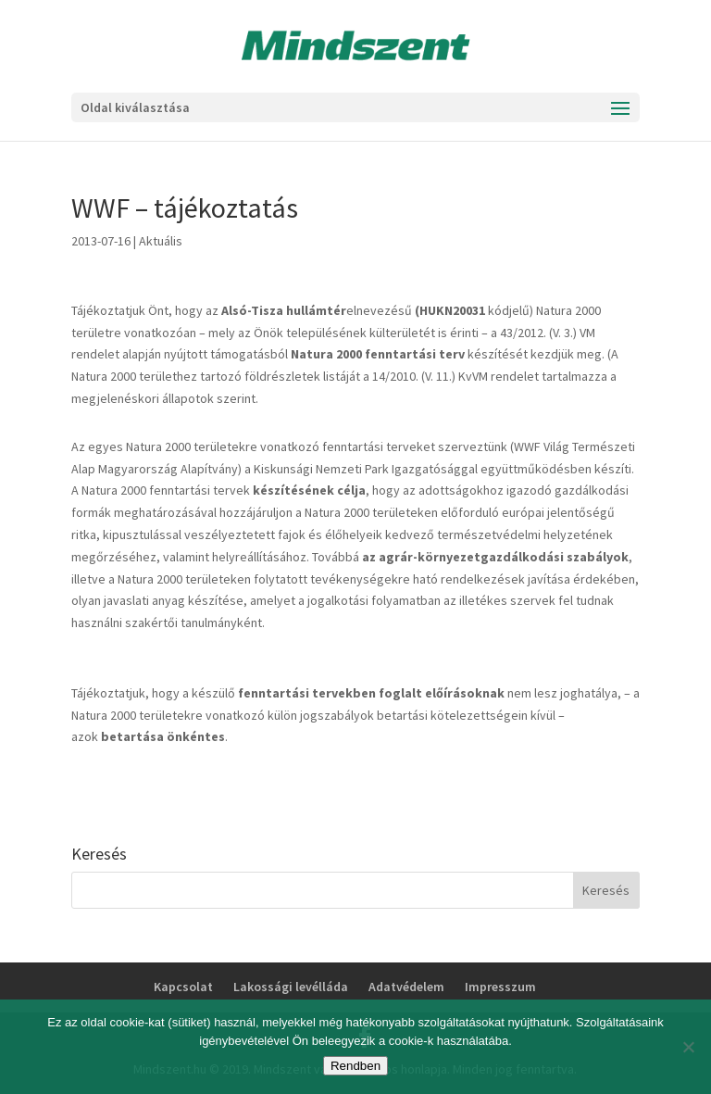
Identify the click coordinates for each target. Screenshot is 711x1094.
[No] (688, 1046)
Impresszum (500, 986)
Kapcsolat (183, 986)
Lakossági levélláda (290, 986)
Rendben (355, 1066)
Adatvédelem (406, 986)
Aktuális (160, 241)
